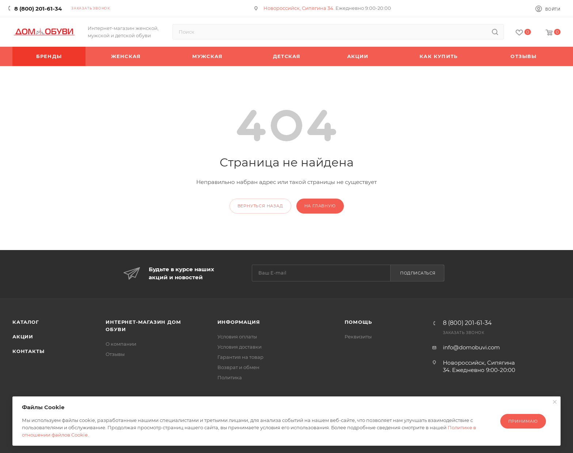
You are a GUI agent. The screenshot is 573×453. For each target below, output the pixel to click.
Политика (229, 377)
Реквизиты (358, 336)
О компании (121, 344)
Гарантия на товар (240, 357)
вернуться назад (260, 205)
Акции (22, 336)
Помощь (358, 322)
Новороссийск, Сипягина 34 (298, 8)
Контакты (28, 351)
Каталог (25, 322)
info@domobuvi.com (471, 347)
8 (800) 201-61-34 (38, 8)
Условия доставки (239, 347)
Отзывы (115, 354)
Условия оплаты (237, 336)
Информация (238, 322)
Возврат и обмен (238, 367)
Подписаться (418, 273)
